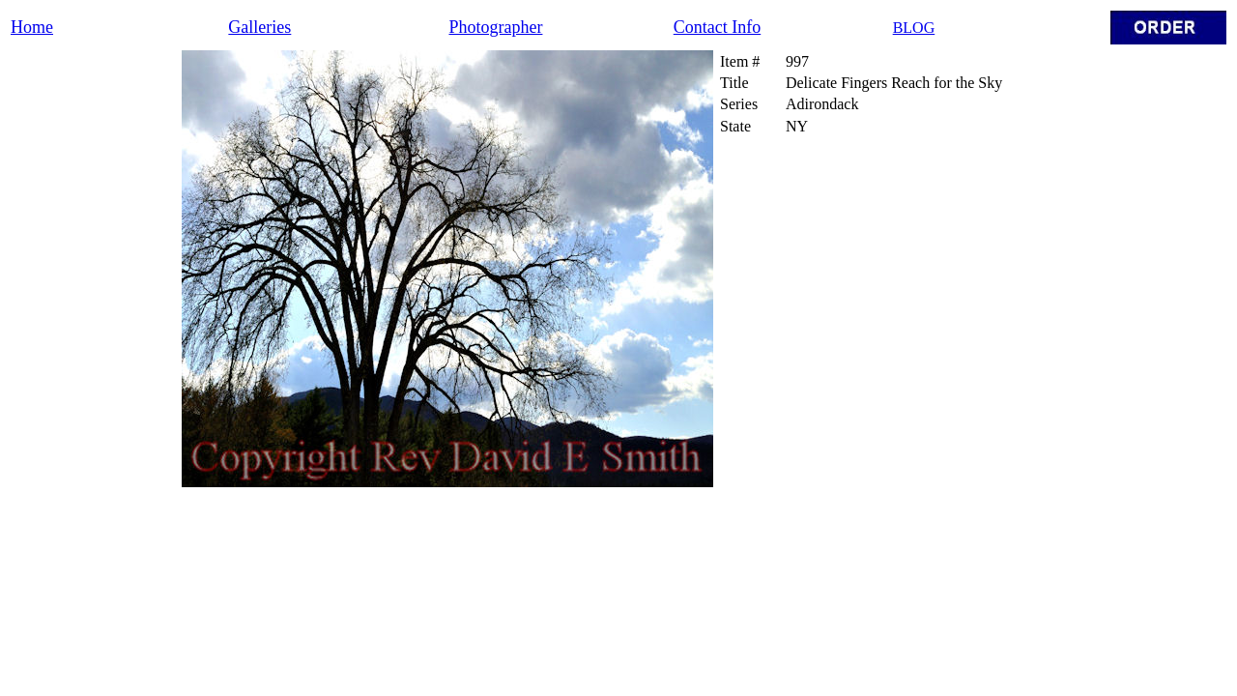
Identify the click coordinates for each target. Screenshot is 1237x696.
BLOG (914, 27)
